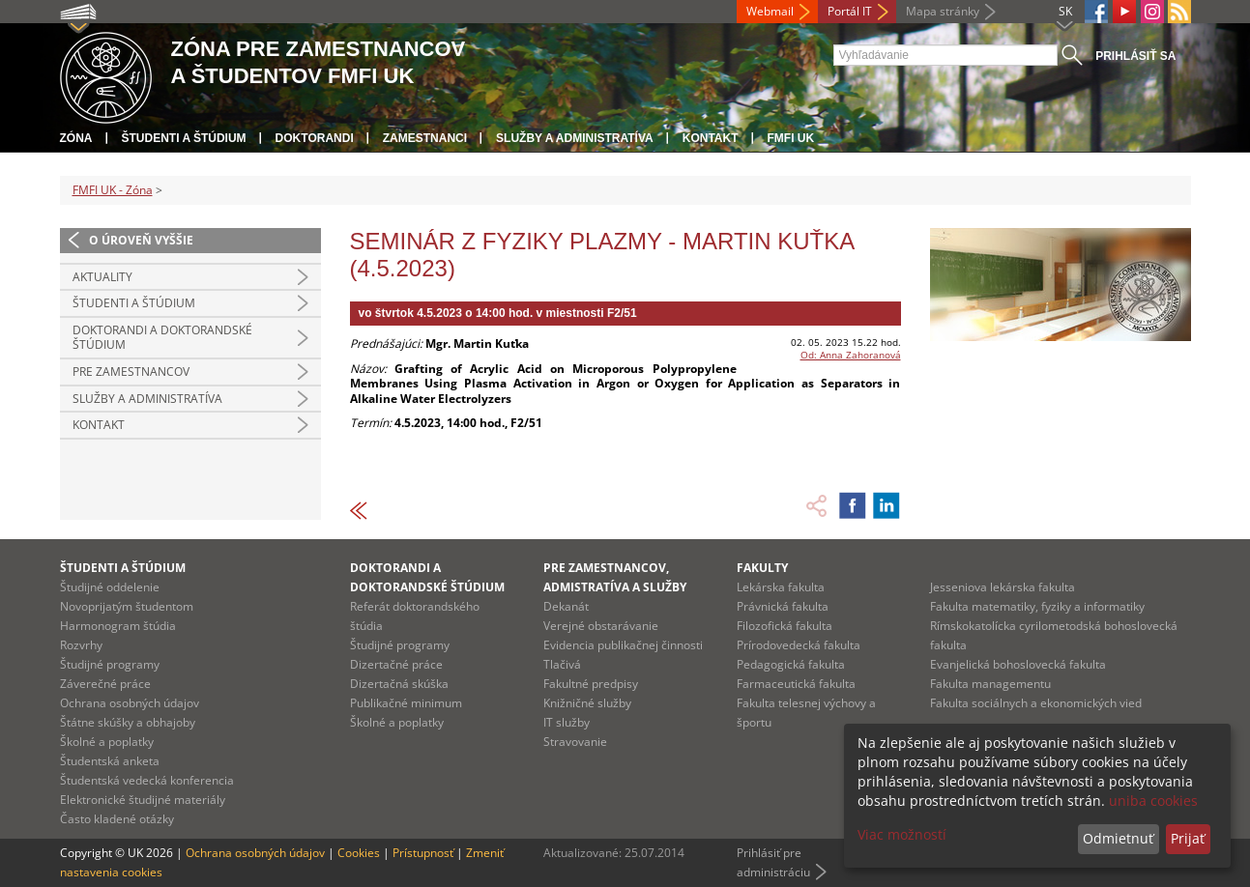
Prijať (1188, 838)
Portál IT (850, 11)
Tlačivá (562, 664)
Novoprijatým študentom (126, 606)
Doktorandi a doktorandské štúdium (162, 338)
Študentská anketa (110, 761)
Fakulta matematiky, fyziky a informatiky (1037, 606)
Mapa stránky (942, 11)
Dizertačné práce (396, 664)
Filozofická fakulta (784, 625)
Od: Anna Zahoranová (850, 354)
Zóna (76, 138)
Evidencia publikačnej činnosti (623, 645)
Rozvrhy (81, 645)
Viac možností (902, 834)
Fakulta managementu (990, 683)
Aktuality (102, 277)
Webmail (770, 11)
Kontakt (711, 138)
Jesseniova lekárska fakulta (1002, 587)
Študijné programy (110, 664)
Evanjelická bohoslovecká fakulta (1018, 664)
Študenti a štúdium (184, 138)
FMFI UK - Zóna (113, 190)
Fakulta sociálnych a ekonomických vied (1036, 703)
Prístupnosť (422, 852)
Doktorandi (315, 138)
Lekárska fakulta (781, 587)
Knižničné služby (587, 703)
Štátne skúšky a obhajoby (127, 722)
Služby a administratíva (575, 138)
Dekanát (566, 606)
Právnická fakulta (782, 606)
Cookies (358, 852)
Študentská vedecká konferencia (147, 780)
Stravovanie (575, 741)
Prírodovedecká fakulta (798, 645)
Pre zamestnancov (131, 371)
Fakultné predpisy (590, 683)
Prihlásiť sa (1135, 56)
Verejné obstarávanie (600, 625)
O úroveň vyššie (141, 240)
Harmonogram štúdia (118, 625)
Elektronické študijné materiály (142, 799)
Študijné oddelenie (110, 587)
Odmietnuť (1118, 838)
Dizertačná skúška (399, 683)
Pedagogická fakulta (791, 664)
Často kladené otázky (117, 819)
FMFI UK (791, 138)
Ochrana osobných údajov (129, 703)
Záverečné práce (105, 683)
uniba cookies (1153, 800)
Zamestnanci (425, 138)
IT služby (566, 722)
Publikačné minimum (406, 703)
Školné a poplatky (107, 741)
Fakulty (762, 567)
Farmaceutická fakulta (796, 683)
